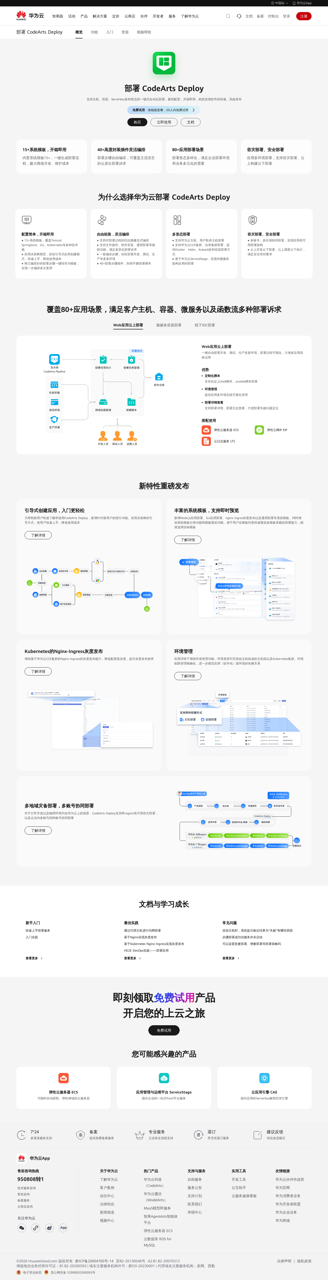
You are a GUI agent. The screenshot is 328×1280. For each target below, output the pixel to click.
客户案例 (107, 1188)
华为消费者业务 (288, 1196)
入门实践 (32, 937)
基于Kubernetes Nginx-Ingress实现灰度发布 (154, 944)
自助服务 (195, 1179)
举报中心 (195, 1212)
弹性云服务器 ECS (158, 1231)
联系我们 (195, 1204)
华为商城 (282, 1220)
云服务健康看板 (244, 1196)
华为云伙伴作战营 (289, 1179)
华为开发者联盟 (288, 1204)
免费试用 (164, 1030)
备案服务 (23, 1200)
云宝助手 (239, 1188)
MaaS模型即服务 (157, 1208)
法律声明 (284, 1261)
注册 (304, 16)
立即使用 (164, 122)
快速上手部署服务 (38, 930)
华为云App (304, 3)
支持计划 (195, 1196)
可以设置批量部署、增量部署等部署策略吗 (251, 944)
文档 (249, 16)
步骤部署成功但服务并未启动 (242, 937)
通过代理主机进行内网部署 (142, 930)
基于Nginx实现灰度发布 (140, 937)
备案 (260, 16)
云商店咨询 (25, 1206)
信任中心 (107, 1196)
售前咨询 (23, 1194)
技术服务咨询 (26, 1188)
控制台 (273, 16)
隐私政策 (304, 1261)
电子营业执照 (32, 1272)
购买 (137, 122)
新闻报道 (107, 1212)
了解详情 (38, 535)
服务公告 (195, 1188)
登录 (286, 16)
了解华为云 (109, 1179)
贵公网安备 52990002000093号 (73, 1272)
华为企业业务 (286, 1212)
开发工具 (239, 1179)
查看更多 (34, 958)
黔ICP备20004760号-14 (94, 1261)
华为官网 (282, 1188)
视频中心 (107, 1220)
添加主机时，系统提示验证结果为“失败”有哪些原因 (257, 930)
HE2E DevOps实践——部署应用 (146, 950)
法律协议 (107, 1204)
